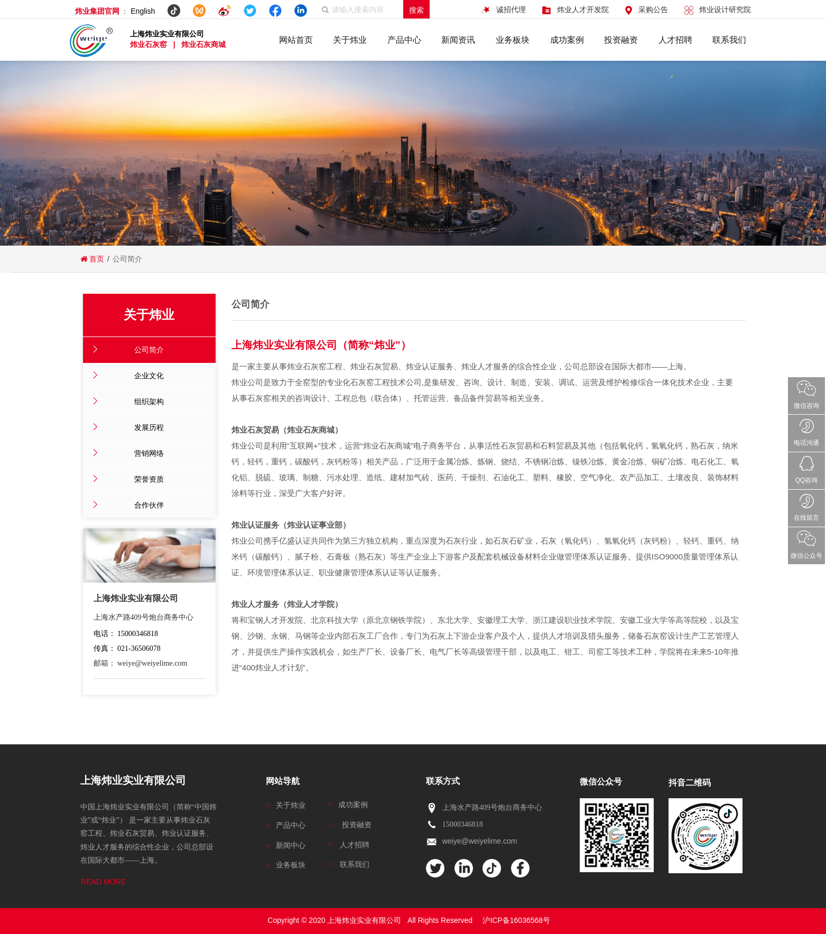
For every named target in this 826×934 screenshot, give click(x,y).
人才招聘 (675, 39)
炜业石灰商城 (203, 44)
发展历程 (149, 427)
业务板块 (513, 39)
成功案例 (567, 39)
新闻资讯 (458, 39)
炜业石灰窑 (149, 44)
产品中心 (404, 39)
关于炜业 (350, 39)
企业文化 (149, 375)
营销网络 (149, 453)
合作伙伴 (149, 505)
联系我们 (729, 39)
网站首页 (296, 39)
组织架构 (149, 401)
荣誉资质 (149, 479)
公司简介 (149, 349)
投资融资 (621, 39)
